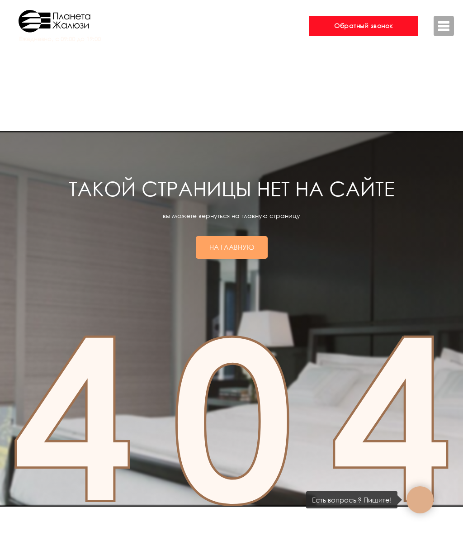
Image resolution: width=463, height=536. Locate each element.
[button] (363, 26)
